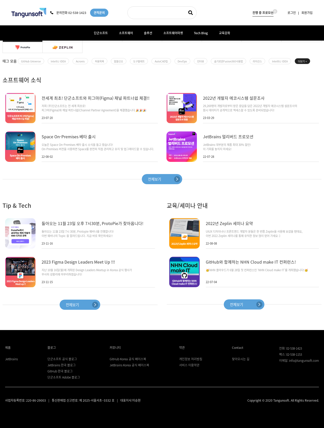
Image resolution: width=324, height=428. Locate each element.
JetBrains (11, 359)
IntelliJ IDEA (58, 61)
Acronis (80, 61)
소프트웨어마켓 (173, 33)
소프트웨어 (126, 33)
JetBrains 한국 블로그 (61, 365)
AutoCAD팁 (161, 61)
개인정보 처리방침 (190, 359)
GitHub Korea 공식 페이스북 (128, 359)
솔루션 (148, 33)
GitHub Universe (31, 61)
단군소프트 (101, 33)
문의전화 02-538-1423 (68, 12)
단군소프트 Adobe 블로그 (63, 377)
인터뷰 (200, 61)
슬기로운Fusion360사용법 (228, 61)
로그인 (291, 12)
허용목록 (99, 61)
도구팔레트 (139, 61)
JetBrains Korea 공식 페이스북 (129, 365)
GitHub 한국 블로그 (60, 371)
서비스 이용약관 (189, 365)
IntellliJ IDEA (280, 61)
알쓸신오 (118, 61)
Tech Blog (201, 33)
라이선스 (257, 61)
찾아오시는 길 (240, 359)
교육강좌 (224, 33)
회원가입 (307, 12)
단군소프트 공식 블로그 (62, 359)
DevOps (182, 61)
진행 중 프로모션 (263, 12)
